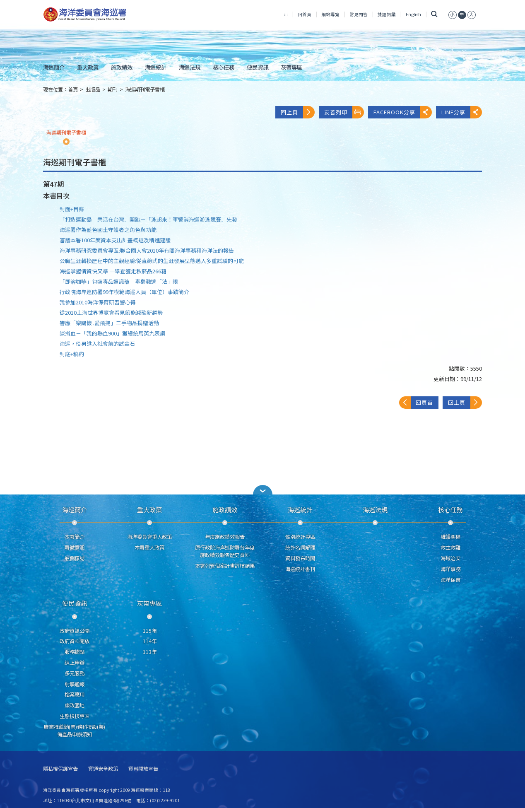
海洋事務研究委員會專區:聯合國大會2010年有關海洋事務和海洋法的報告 (147, 250)
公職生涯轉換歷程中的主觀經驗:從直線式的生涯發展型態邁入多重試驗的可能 (152, 261)
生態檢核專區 (74, 716)
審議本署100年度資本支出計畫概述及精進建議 (115, 240)
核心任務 (223, 67)
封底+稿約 (72, 354)
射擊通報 (74, 684)
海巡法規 (189, 67)
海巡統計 (155, 67)
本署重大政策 (149, 547)
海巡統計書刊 (300, 569)
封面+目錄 (72, 209)
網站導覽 (330, 14)
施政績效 (121, 67)
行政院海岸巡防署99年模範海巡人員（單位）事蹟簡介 (124, 292)
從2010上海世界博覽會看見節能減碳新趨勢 (111, 312)
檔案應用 (74, 694)
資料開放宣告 (143, 768)
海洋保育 (450, 580)
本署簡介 (74, 536)
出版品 (92, 89)
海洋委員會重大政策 (149, 536)
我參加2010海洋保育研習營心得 (98, 302)
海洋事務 (450, 569)
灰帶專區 (291, 67)
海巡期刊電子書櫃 (145, 89)
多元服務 (74, 673)
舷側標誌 (74, 558)
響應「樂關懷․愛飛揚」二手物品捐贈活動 (109, 323)
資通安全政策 (103, 768)
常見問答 (358, 14)
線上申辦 (74, 662)
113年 (150, 652)
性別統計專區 (300, 536)
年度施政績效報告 (225, 536)
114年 (150, 641)
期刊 (113, 89)
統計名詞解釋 (300, 547)
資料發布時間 (300, 558)
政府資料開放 (74, 641)
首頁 (73, 89)
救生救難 (450, 547)
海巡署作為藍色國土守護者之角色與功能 (108, 230)
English (413, 14)
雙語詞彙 (387, 14)
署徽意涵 (74, 547)
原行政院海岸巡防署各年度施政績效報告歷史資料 (225, 551)
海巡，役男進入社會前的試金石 (97, 343)
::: (286, 14)
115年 (150, 630)
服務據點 (74, 652)
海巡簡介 (54, 67)
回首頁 (304, 14)
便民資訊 (257, 67)
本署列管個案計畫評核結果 (225, 565)
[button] (262, 489)
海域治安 (450, 558)
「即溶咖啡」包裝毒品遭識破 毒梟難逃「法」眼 (119, 281)
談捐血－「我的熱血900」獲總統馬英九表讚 (112, 333)
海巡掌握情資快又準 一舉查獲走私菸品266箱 (113, 271)
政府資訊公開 (74, 630)
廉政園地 (74, 705)
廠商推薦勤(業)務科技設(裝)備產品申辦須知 (74, 730)
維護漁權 (450, 536)
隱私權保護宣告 (60, 768)
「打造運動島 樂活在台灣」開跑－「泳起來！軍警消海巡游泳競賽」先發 (148, 219)
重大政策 (88, 67)
